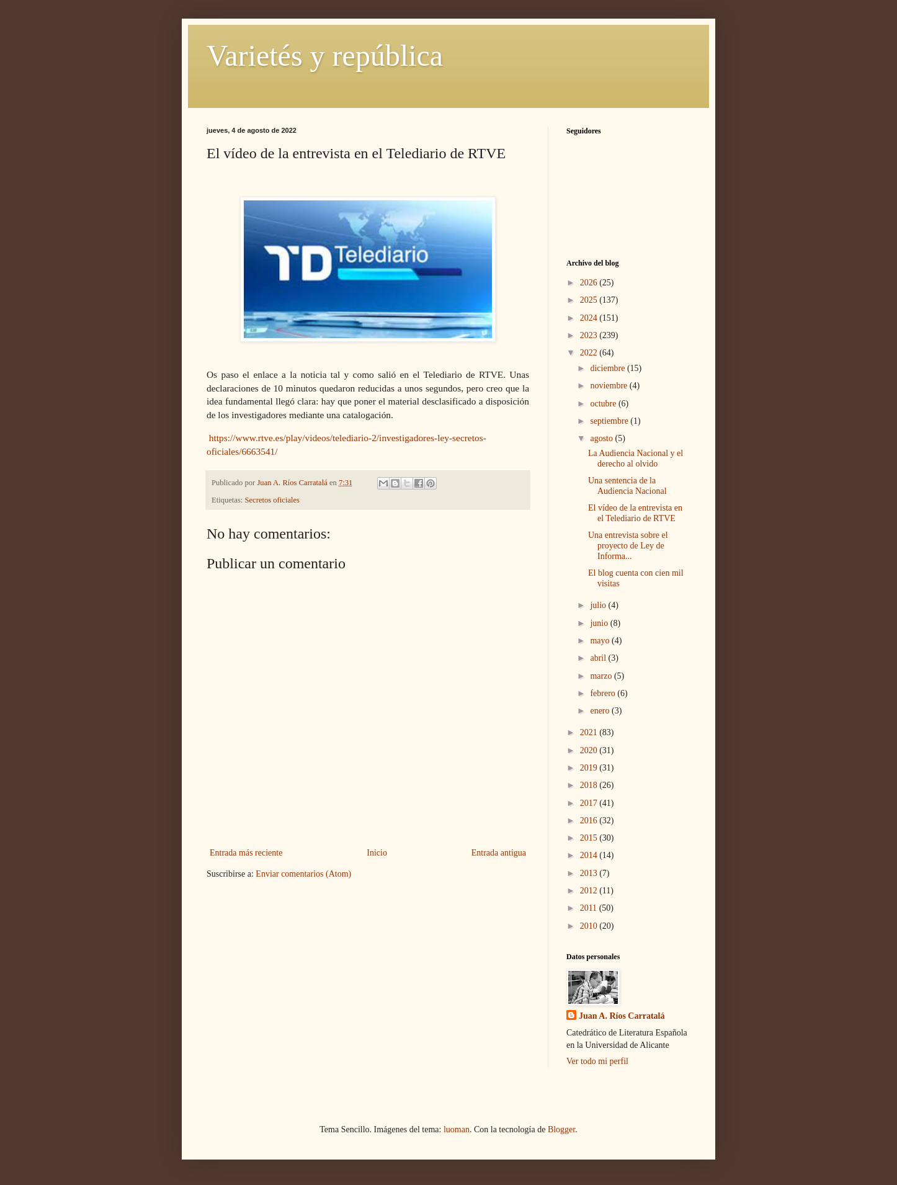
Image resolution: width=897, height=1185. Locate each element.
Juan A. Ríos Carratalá (621, 1016)
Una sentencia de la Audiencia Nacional (627, 486)
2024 (590, 318)
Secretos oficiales (272, 500)
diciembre (608, 368)
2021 (590, 732)
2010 (590, 926)
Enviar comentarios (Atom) (303, 874)
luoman (457, 1129)
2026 (590, 282)
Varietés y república (325, 55)
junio (600, 623)
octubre (604, 403)
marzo (602, 676)
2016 (590, 820)
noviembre (609, 385)
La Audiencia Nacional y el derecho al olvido (635, 458)
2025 (590, 300)
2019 (590, 767)
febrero (603, 693)
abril (599, 658)
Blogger (561, 1129)
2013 (590, 873)
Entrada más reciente (246, 852)
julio (599, 605)
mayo (601, 640)
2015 (590, 838)
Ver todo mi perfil (597, 1061)
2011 (589, 908)
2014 (590, 855)
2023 (590, 335)
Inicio (377, 852)
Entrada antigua (498, 852)
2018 (590, 785)
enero (601, 710)
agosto (602, 438)
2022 (590, 352)
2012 (590, 890)
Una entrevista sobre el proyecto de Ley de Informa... (628, 545)
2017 (590, 803)
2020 (590, 750)
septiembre (610, 421)
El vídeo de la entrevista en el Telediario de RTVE (635, 513)
